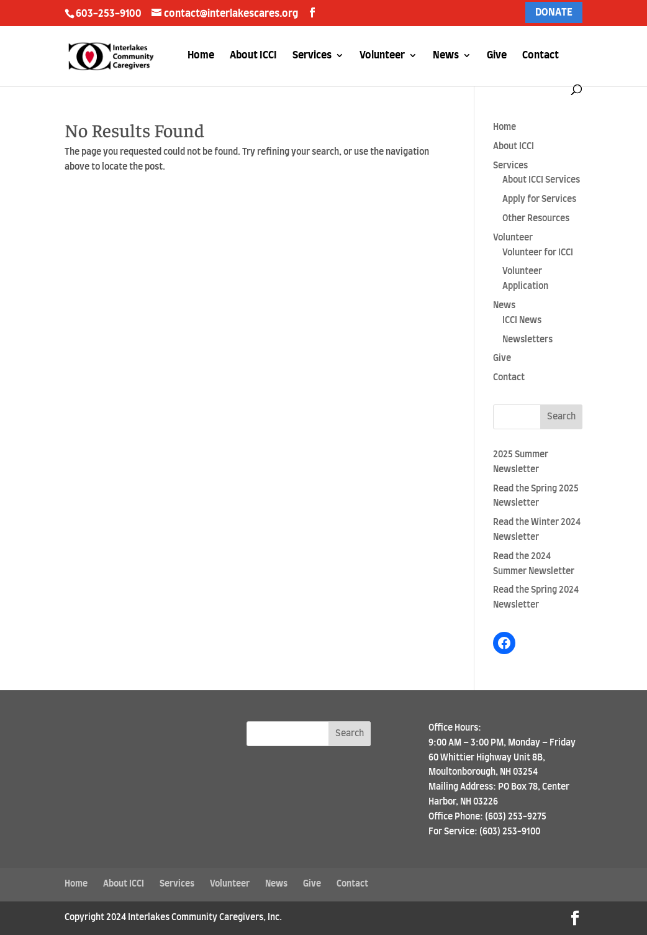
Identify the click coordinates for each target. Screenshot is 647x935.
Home (201, 55)
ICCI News (521, 320)
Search (561, 417)
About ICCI (253, 55)
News (446, 55)
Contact (540, 55)
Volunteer (382, 55)
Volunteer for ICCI (537, 253)
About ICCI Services (541, 180)
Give (497, 55)
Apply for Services (539, 199)
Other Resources (535, 218)
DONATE (553, 12)
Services (312, 55)
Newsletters (527, 339)
